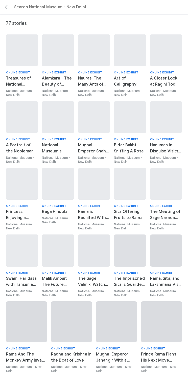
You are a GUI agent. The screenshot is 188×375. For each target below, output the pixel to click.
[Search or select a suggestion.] (94, 7)
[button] (7, 7)
